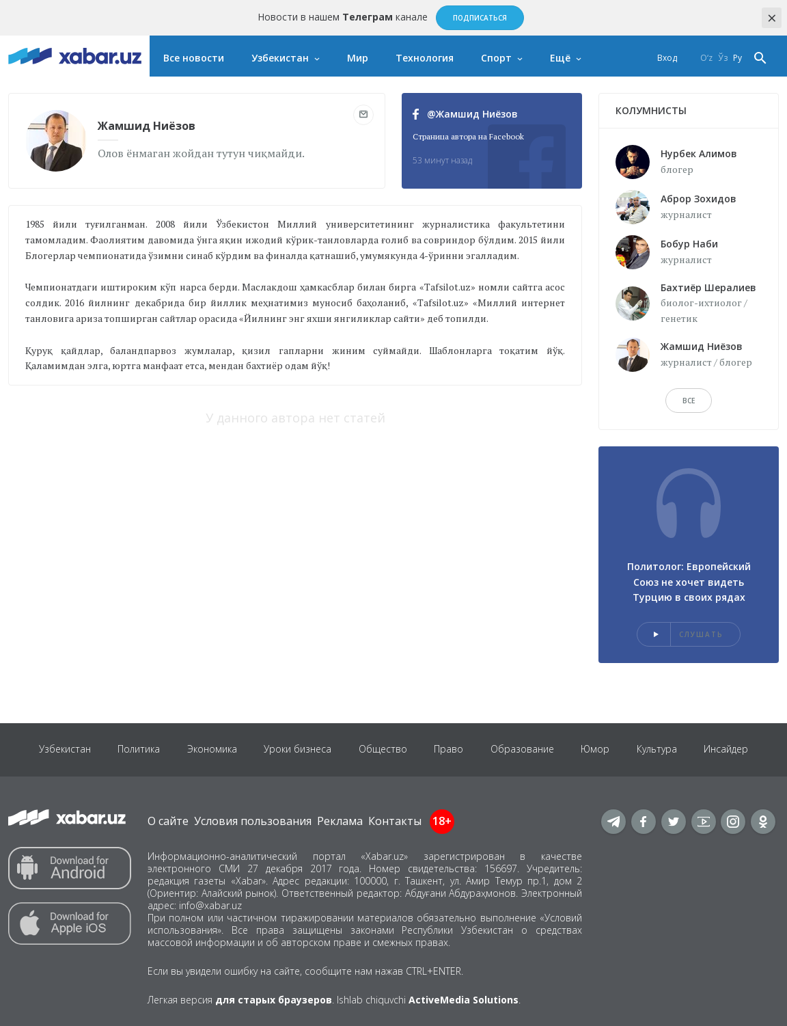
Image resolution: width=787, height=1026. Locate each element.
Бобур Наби (689, 243)
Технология (425, 57)
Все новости (193, 57)
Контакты (395, 820)
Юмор (596, 749)
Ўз (723, 58)
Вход (667, 58)
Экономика (211, 749)
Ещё (560, 57)
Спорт (496, 57)
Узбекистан (280, 57)
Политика (138, 749)
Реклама (340, 820)
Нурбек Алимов (699, 153)
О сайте (168, 820)
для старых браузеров (273, 999)
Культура (658, 749)
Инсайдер (728, 749)
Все (688, 400)
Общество (383, 749)
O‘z (706, 58)
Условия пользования (253, 820)
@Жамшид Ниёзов (465, 113)
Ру (737, 58)
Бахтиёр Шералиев (708, 287)
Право (449, 749)
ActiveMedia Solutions (464, 999)
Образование (523, 749)
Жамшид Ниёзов (702, 346)
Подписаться (480, 18)
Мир (357, 57)
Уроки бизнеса (297, 749)
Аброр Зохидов (698, 198)
